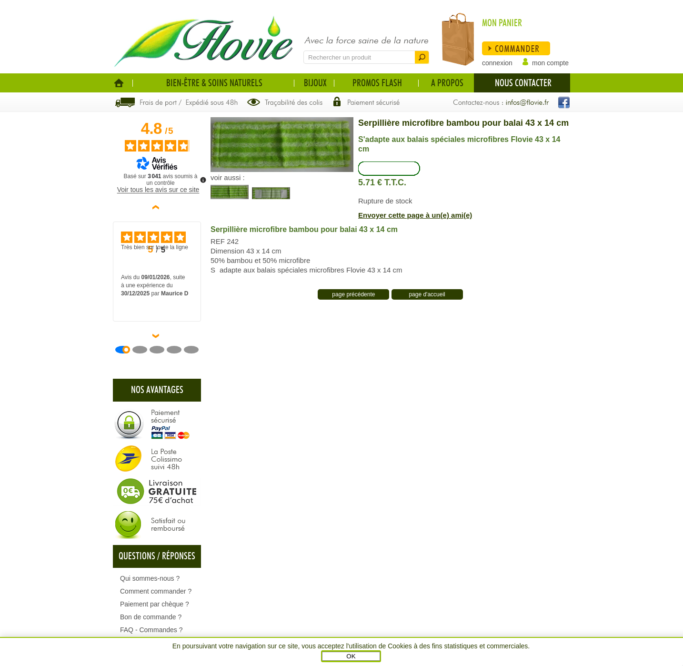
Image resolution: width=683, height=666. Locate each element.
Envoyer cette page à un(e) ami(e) (415, 215)
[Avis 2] (143, 349)
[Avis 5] (195, 349)
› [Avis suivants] (157, 336)
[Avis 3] (160, 349)
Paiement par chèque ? (154, 604)
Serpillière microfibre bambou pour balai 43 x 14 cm (463, 123)
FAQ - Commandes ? (151, 630)
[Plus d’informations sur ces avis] (202, 179)
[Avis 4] (177, 349)
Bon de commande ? (150, 617)
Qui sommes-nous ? (150, 578)
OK (350, 656)
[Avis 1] (126, 349)
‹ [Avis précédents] (157, 207)
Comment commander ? (155, 591)
